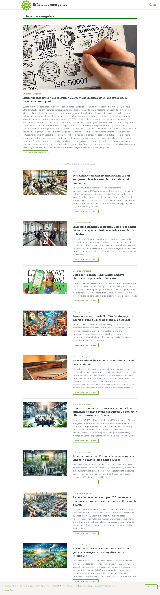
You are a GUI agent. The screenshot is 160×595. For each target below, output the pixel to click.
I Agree (151, 587)
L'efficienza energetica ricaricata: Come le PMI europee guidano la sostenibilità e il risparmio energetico (101, 179)
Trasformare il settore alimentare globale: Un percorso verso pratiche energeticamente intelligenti (101, 552)
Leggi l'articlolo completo (35, 152)
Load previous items (79, 163)
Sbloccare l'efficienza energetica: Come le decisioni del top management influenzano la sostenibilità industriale (104, 230)
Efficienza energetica (32, 93)
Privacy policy (7, 590)
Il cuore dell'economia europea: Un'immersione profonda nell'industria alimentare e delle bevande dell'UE (104, 501)
